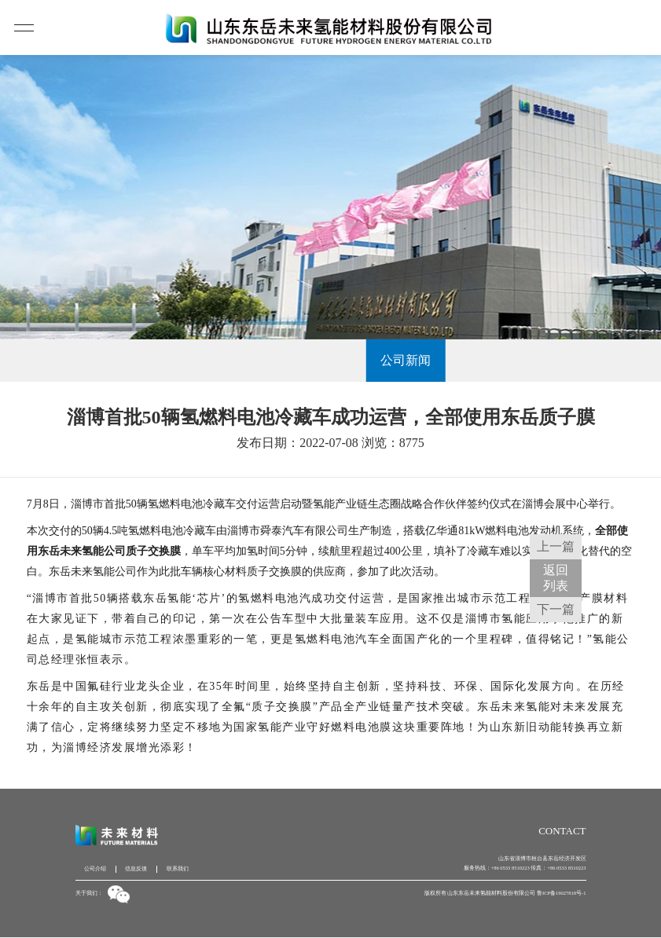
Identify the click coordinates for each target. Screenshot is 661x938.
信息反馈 (136, 868)
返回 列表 (555, 577)
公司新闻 (331, 360)
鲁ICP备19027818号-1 (561, 893)
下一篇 (556, 609)
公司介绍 (95, 868)
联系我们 (178, 868)
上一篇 (556, 546)
